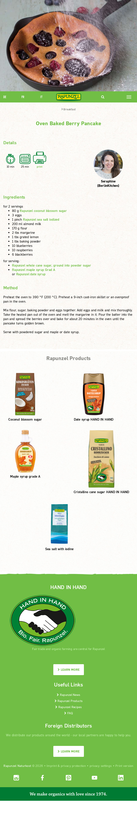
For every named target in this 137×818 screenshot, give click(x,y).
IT (41, 97)
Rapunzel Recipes (68, 707)
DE (4, 97)
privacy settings (101, 766)
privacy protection (73, 766)
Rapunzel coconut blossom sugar (43, 211)
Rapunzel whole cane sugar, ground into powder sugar (51, 265)
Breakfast (68, 109)
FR (22, 97)
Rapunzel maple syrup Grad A (33, 270)
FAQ (68, 713)
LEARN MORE (69, 669)
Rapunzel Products (69, 701)
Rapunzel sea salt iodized (41, 219)
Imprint (52, 766)
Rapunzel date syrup (30, 274)
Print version (124, 766)
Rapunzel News (68, 695)
